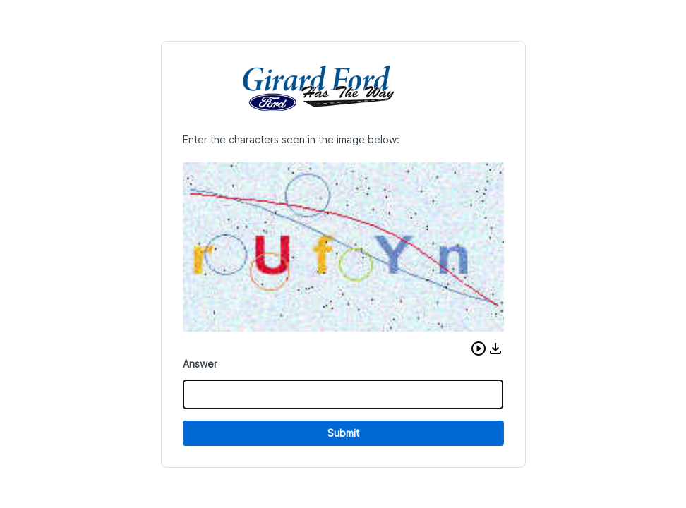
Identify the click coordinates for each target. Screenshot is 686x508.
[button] (478, 348)
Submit (343, 433)
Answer (200, 364)
